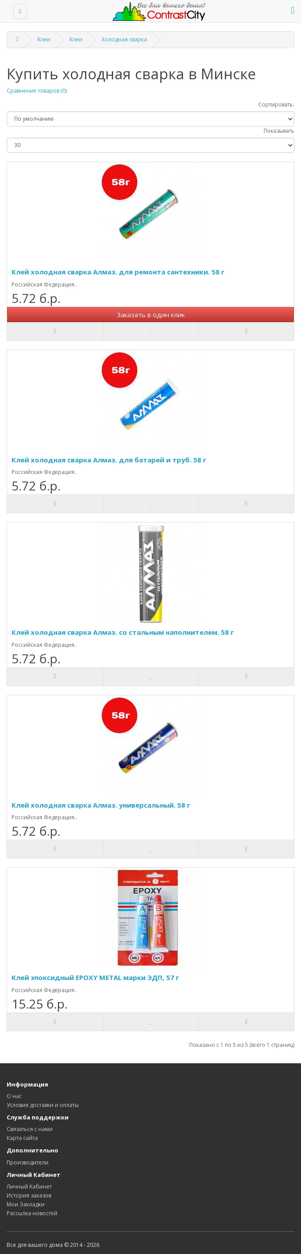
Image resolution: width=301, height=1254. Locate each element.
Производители (28, 1162)
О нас (14, 1096)
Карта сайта (22, 1138)
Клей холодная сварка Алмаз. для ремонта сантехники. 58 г (118, 271)
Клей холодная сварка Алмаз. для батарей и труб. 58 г (109, 459)
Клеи (43, 39)
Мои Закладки (26, 1204)
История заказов (29, 1195)
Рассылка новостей (32, 1213)
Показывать (279, 131)
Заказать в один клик (151, 314)
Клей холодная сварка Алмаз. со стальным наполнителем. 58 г (123, 632)
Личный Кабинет (29, 1186)
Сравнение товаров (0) (37, 90)
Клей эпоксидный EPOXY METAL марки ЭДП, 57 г (95, 977)
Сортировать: (276, 104)
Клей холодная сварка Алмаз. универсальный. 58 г (101, 805)
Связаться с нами (30, 1129)
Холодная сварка (124, 39)
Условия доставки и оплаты (43, 1105)
